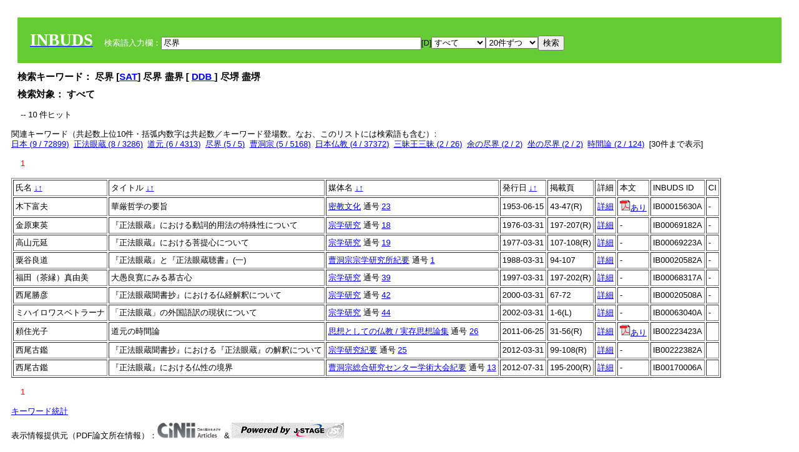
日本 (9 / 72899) (40, 144)
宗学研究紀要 (352, 350)
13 (491, 367)
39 (385, 277)
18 (385, 225)
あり (633, 207)
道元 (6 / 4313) (173, 144)
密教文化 (344, 206)
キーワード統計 (39, 411)
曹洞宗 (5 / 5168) (280, 144)
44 (385, 312)
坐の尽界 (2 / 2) (555, 144)
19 (385, 242)
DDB (203, 76)
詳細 (605, 206)
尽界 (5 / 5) (225, 144)
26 (473, 331)
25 (402, 350)
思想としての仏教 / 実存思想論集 (388, 331)
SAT (128, 76)
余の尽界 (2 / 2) (495, 144)
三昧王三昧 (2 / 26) (428, 144)
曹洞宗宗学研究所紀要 (368, 260)
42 (385, 295)
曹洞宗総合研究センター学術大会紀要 (397, 367)
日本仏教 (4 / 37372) (352, 144)
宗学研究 (344, 225)
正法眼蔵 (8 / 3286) (108, 144)
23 (385, 206)
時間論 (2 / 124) (615, 144)
